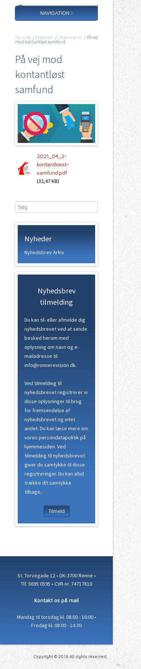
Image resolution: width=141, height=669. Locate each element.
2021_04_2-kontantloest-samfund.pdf (53, 164)
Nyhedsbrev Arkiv (44, 252)
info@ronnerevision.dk (50, 365)
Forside (23, 37)
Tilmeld (57, 511)
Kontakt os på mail (56, 600)
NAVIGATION (56, 13)
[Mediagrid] (70, 37)
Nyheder (45, 37)
